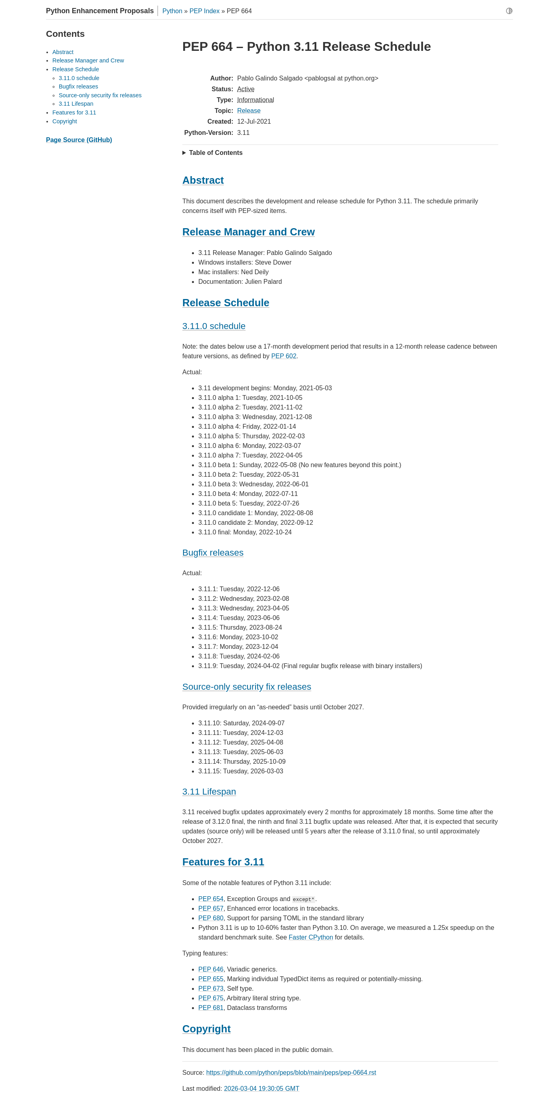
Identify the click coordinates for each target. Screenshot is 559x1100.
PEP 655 (211, 979)
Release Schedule (75, 69)
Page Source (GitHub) (79, 139)
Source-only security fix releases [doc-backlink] (246, 687)
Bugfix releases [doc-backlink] (213, 553)
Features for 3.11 (74, 112)
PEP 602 (283, 356)
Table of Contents (216, 152)
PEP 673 (211, 988)
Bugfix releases (78, 86)
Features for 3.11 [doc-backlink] (223, 861)
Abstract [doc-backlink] (203, 180)
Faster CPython (311, 937)
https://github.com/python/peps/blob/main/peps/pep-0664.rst (291, 1072)
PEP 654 (211, 898)
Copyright (64, 121)
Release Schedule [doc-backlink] (226, 302)
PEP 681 (211, 1007)
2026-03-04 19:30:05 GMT (261, 1088)
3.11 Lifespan (76, 103)
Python (172, 11)
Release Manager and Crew (88, 60)
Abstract (63, 52)
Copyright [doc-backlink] (206, 1028)
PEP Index (205, 11)
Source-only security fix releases (100, 95)
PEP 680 (211, 918)
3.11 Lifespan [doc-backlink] (209, 792)
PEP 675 (211, 998)
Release (249, 110)
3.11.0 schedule (79, 78)
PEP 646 (211, 969)
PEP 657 (211, 908)
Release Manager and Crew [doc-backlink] (248, 231)
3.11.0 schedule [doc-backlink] (214, 326)
